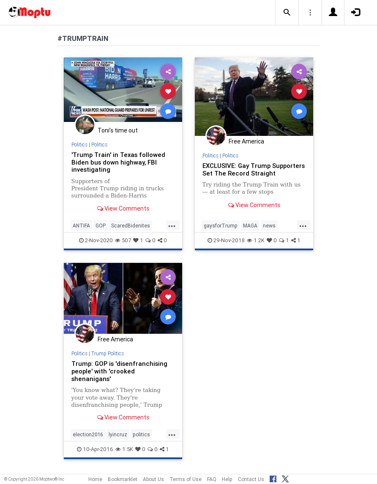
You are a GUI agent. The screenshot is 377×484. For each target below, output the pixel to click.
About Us (153, 479)
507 (123, 240)
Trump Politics (107, 353)
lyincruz (118, 434)
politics (141, 434)
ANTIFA (81, 225)
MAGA (250, 225)
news (269, 225)
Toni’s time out (118, 130)
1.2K (256, 240)
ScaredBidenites (130, 225)
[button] (287, 13)
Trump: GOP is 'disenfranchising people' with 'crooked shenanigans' (119, 371)
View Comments (123, 208)
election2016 (88, 434)
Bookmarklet (122, 479)
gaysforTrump (221, 225)
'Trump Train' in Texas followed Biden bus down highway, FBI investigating (118, 162)
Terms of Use (185, 479)
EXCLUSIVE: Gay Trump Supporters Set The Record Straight (253, 169)
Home (95, 479)
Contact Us (251, 479)
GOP (101, 225)
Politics (79, 144)
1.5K (124, 449)
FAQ (211, 479)
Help (227, 479)
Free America (246, 141)
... (172, 225)
